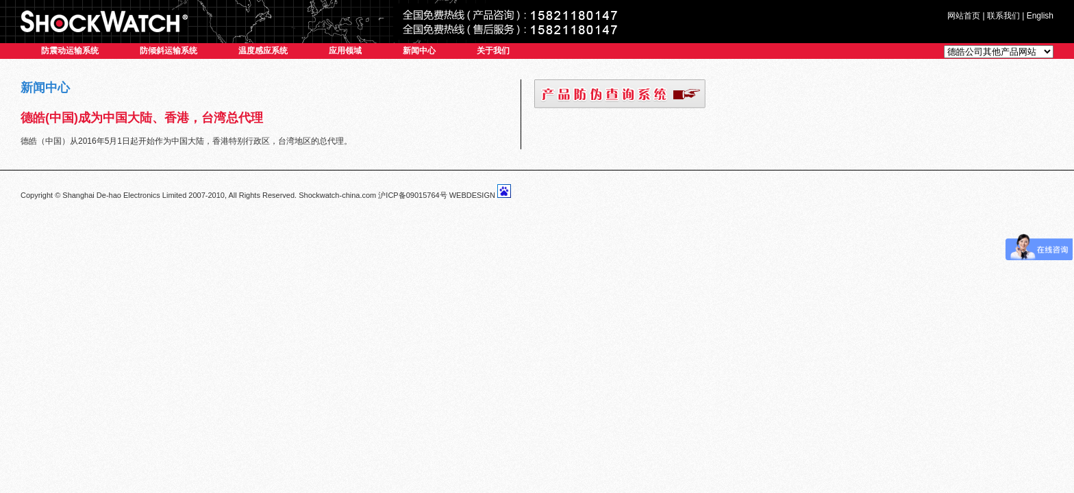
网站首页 (963, 16)
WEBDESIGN (472, 195)
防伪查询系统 (619, 93)
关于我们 (493, 50)
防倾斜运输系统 (168, 50)
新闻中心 (419, 50)
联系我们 (1003, 16)
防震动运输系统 (70, 50)
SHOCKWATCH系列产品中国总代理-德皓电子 (104, 21)
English (1040, 16)
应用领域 (345, 50)
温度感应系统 (263, 50)
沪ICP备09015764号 (412, 195)
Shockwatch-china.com (337, 195)
